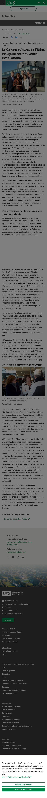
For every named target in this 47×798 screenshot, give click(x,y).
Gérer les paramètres (23, 784)
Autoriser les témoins (23, 789)
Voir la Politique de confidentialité (15, 777)
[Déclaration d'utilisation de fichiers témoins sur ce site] (23, 776)
